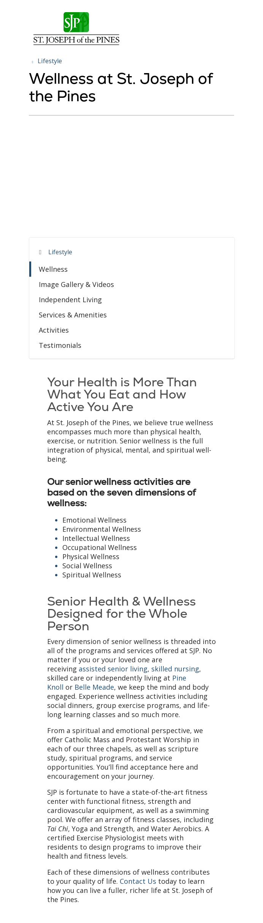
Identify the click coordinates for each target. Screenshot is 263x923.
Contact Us (138, 881)
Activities (54, 330)
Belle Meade (94, 687)
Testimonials (60, 345)
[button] (232, 14)
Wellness (53, 269)
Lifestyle (60, 252)
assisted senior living (113, 668)
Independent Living (70, 299)
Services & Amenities (73, 314)
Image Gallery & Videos (76, 284)
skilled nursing (175, 668)
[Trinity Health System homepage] (76, 44)
